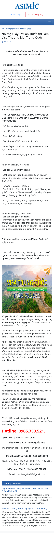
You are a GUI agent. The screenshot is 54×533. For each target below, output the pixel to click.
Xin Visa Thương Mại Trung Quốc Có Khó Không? (25, 508)
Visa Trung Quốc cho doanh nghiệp (16, 28)
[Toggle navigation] (49, 22)
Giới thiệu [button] (16, 14)
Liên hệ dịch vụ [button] (36, 14)
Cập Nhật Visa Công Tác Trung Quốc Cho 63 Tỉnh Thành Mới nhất (25, 489)
